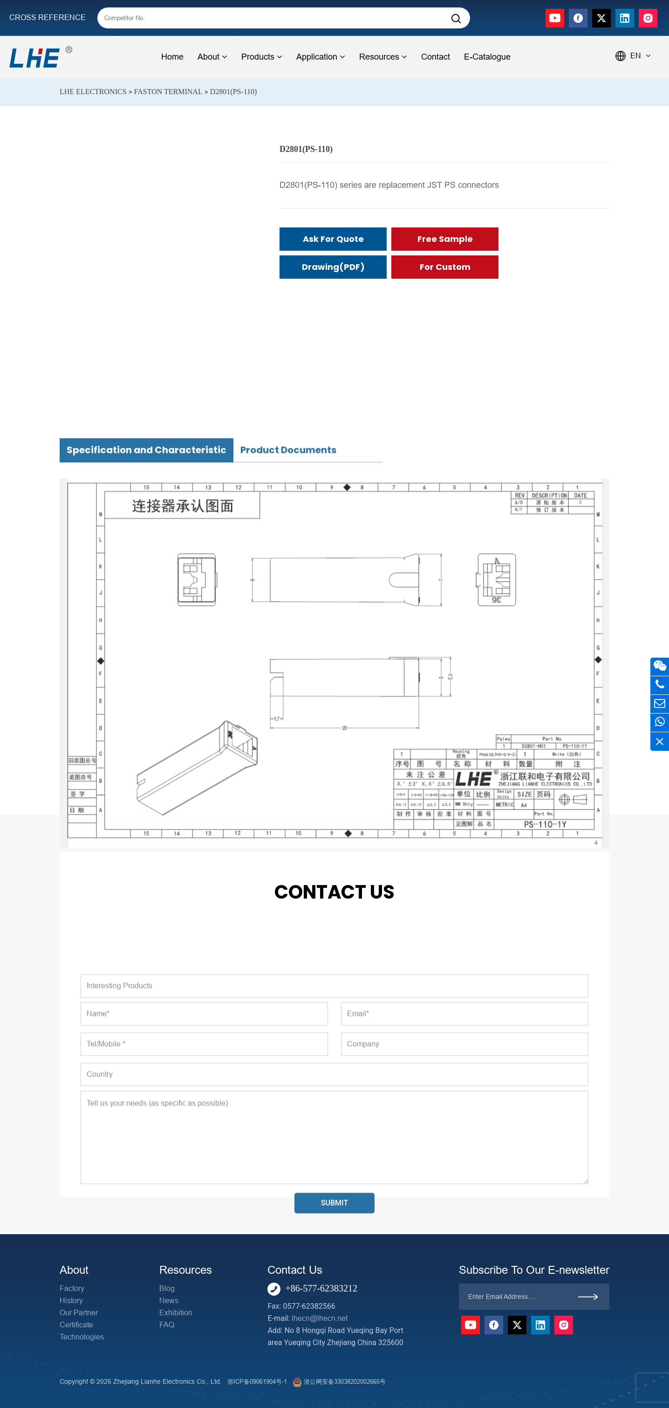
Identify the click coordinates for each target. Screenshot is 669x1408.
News (168, 1301)
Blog (167, 1288)
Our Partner (79, 1313)
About (212, 57)
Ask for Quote (333, 239)
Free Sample (445, 239)
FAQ (166, 1325)
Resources (383, 57)
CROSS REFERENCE (47, 17)
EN (640, 56)
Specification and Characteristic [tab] (146, 625)
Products (261, 57)
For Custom (445, 267)
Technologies (82, 1337)
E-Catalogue (487, 57)
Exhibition (175, 1313)
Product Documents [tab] (288, 625)
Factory (72, 1288)
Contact (435, 57)
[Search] (456, 18)
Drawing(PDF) (333, 267)
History (71, 1301)
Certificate (76, 1325)
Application (320, 57)
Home (172, 57)
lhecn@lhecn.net (320, 1318)
